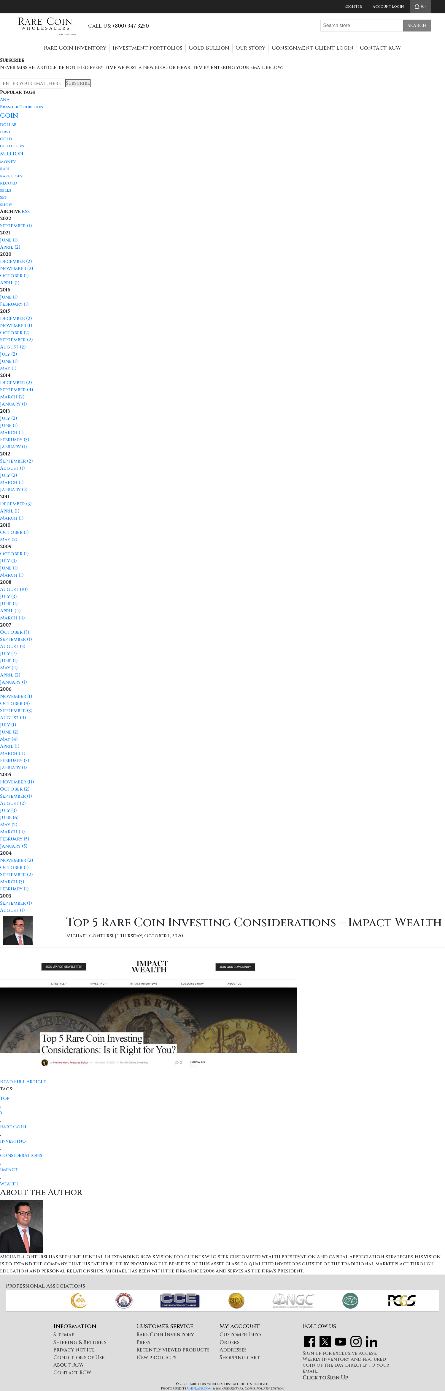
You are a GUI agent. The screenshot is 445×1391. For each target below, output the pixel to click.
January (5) (14, 489)
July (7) (8, 653)
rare (5, 169)
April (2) (10, 247)
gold (6, 139)
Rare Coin (11, 176)
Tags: (6, 1089)
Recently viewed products (172, 1349)
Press (143, 1342)
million (11, 153)
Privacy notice (74, 1349)
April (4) (10, 611)
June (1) (9, 240)
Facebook (309, 1341)
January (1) (13, 404)
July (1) (8, 725)
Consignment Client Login (313, 48)
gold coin (12, 146)
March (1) (12, 432)
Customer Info (240, 1334)
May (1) (8, 368)
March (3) (12, 882)
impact (9, 1169)
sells (5, 190)
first (5, 132)
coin (9, 115)
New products (156, 1357)
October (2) (15, 332)
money (8, 162)
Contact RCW (380, 48)
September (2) (16, 340)
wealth (9, 1184)
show (6, 204)
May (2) (9, 539)
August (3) (13, 646)
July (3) (8, 561)
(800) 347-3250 (131, 26)
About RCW (68, 1365)
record (8, 183)
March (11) (13, 753)
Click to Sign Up (325, 1377)
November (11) (17, 782)
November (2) (16, 268)
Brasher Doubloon (21, 107)
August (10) (14, 589)
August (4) (13, 718)
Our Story (251, 48)
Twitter (325, 1341)
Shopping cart (240, 1357)
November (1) (16, 325)
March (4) (12, 618)
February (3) (14, 439)
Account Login (388, 6)
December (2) (16, 261)
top (4, 1098)
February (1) (14, 304)
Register (353, 6)
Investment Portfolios (147, 48)
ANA (4, 99)
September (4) (16, 390)
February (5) (14, 839)
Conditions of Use (78, 1357)
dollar (8, 124)
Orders (229, 1342)
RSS (26, 211)
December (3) (16, 504)
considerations (21, 1155)
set (3, 197)
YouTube (340, 1341)
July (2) (8, 354)
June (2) (9, 732)
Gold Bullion (209, 48)
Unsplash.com (199, 1388)
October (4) (15, 703)
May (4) (9, 668)
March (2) (12, 397)
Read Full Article (23, 1081)
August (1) (12, 468)
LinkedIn (371, 1341)
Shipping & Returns (79, 1342)
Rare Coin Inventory (75, 48)
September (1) (16, 226)
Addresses (233, 1349)
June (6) (9, 817)
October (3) (14, 632)
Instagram (356, 1341)
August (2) (13, 347)
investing (13, 1141)
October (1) (14, 275)
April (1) (10, 283)
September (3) (16, 710)
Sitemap (63, 1334)
